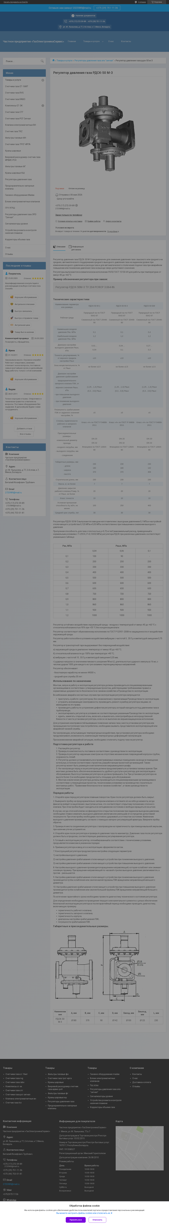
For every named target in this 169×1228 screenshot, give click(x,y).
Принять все (76, 1220)
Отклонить (97, 1220)
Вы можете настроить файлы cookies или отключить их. (83, 1213)
